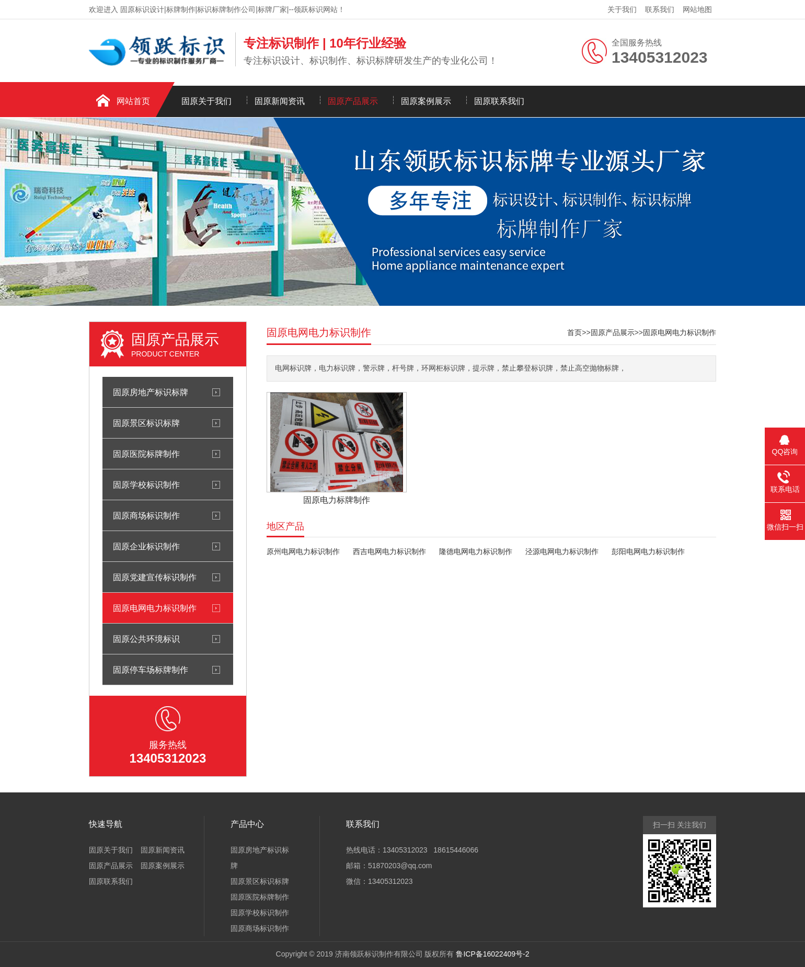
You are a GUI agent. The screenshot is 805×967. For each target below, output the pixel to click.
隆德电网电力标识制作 (475, 551)
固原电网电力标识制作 (155, 608)
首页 (574, 332)
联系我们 (659, 9)
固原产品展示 (353, 101)
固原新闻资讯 (280, 101)
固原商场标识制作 (146, 515)
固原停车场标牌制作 (150, 669)
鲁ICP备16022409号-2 (492, 954)
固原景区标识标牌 (146, 423)
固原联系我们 (499, 101)
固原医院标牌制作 (146, 453)
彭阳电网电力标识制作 (648, 551)
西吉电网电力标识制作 (389, 551)
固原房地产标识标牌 (150, 392)
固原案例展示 (426, 101)
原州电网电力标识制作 (303, 551)
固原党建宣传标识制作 (155, 577)
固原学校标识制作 (146, 484)
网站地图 (697, 9)
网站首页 (133, 101)
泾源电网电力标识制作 (562, 551)
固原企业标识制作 (146, 546)
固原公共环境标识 (146, 638)
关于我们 (622, 9)
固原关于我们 (206, 101)
